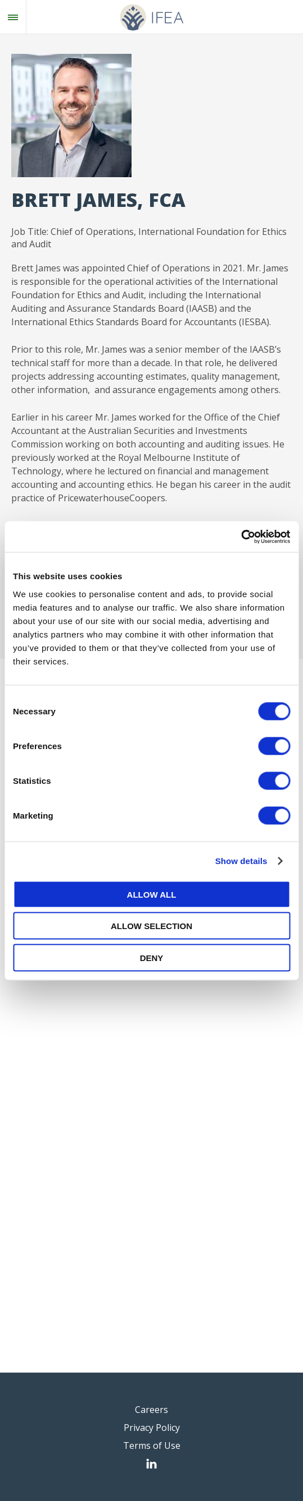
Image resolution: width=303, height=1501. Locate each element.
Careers (151, 1409)
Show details (241, 861)
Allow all (152, 894)
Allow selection (151, 926)
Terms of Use (151, 1445)
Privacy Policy (152, 1427)
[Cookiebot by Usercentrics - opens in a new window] (241, 536)
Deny (152, 957)
